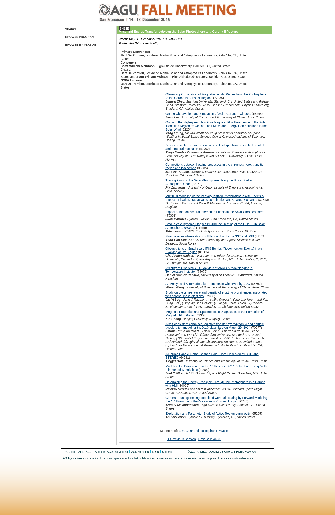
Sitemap (167, 451)
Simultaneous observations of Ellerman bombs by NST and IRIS (209, 236)
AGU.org (70, 451)
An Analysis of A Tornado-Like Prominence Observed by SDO (207, 284)
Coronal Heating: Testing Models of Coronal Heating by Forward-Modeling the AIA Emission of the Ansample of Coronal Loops (216, 399)
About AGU (85, 451)
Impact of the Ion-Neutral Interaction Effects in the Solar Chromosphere (214, 212)
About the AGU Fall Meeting (111, 451)
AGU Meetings (140, 451)
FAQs (155, 451)
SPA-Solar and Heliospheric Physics (204, 431)
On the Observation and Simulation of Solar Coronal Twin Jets (208, 113)
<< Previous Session (181, 439)
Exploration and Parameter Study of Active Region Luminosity (207, 413)
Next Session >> (209, 439)
